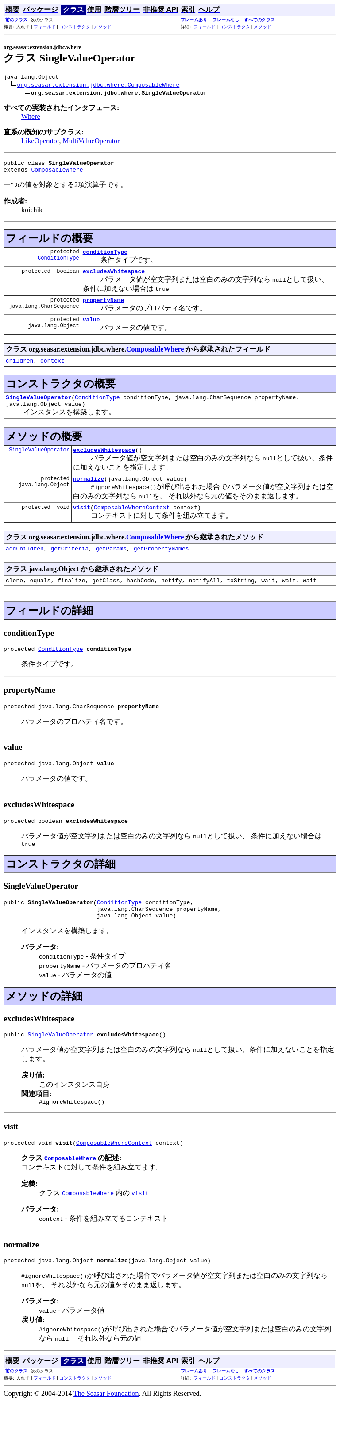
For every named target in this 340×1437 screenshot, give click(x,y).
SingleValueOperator (38, 409)
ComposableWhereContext (132, 524)
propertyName (103, 308)
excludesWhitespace (114, 278)
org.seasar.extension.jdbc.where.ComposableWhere (98, 86)
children (19, 371)
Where (30, 118)
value (91, 328)
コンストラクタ (74, 26)
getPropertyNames (161, 567)
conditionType (105, 257)
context (52, 371)
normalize (88, 494)
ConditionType (58, 264)
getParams (111, 567)
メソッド (103, 26)
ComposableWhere (57, 173)
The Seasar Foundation (106, 1429)
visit (81, 524)
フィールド (45, 26)
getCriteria (69, 567)
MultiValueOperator (91, 142)
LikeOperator (40, 142)
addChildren (25, 567)
